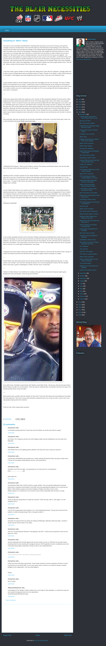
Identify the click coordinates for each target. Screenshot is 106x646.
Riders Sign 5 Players (86, 146)
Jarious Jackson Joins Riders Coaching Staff (88, 225)
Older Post (67, 635)
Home (7, 30)
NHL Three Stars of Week (87, 123)
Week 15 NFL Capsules (86, 173)
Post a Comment (11, 600)
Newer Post (7, 635)
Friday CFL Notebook (86, 164)
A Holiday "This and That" (87, 134)
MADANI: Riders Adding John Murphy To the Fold (88, 217)
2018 (80, 104)
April (81, 291)
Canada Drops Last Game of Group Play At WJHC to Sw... (89, 117)
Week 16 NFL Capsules (86, 143)
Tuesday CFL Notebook (86, 148)
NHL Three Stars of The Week (88, 193)
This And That (84, 206)
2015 (80, 112)
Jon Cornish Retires (85, 263)
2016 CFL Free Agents (86, 251)
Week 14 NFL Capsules (86, 209)
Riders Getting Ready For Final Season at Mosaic (89, 260)
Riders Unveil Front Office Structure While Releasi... (88, 185)
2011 (80, 309)
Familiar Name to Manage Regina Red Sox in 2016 (89, 126)
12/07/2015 (11, 433)
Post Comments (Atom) (41, 640)
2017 (80, 107)
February (83, 296)
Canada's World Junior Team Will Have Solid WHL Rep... (89, 161)
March (82, 293)
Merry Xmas (83, 136)
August (82, 281)
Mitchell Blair (92, 39)
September (83, 278)
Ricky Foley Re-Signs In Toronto (89, 214)
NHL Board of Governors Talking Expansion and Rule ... (89, 243)
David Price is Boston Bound (88, 270)
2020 (80, 99)
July (81, 283)
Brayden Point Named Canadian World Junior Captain (89, 140)
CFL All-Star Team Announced (88, 211)
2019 (80, 102)
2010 (80, 312)
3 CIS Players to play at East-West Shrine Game (88, 189)
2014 (80, 302)
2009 (80, 315)
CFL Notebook (84, 246)
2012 (80, 307)
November (83, 273)
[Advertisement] (37, 618)
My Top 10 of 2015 (85, 120)
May (81, 288)
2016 (80, 109)
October (82, 276)
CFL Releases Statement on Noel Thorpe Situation (89, 170)
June (81, 286)
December (83, 114)
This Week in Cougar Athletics (88, 254)
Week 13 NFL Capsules (86, 256)
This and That (84, 167)
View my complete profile (83, 59)
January (82, 299)
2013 (80, 304)
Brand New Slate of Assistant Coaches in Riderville (88, 181)
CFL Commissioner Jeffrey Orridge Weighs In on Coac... (89, 177)
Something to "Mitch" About (88, 157)
